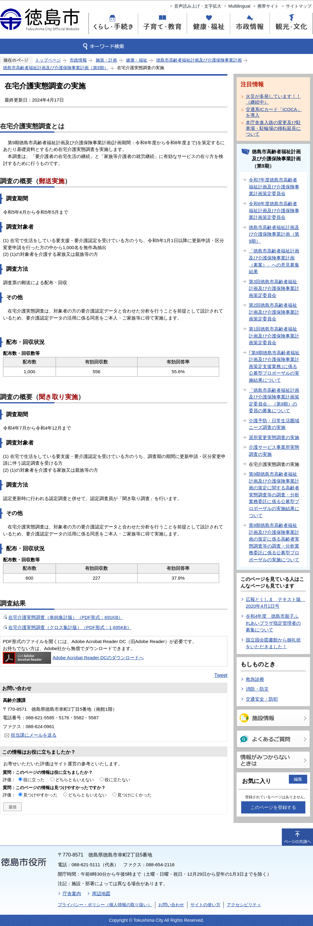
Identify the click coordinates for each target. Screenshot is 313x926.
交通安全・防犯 (262, 699)
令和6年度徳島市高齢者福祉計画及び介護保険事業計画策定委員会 (274, 210)
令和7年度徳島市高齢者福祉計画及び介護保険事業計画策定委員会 (274, 186)
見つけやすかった (40, 794)
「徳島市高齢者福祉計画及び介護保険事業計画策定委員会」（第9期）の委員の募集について (274, 400)
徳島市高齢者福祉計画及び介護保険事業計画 (199, 60)
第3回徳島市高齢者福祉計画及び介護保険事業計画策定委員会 (274, 288)
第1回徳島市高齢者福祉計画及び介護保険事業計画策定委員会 (274, 335)
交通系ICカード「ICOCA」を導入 (274, 112)
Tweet (220, 675)
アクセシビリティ (244, 904)
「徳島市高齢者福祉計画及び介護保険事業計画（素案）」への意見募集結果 (274, 261)
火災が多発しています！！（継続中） (273, 99)
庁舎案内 (72, 893)
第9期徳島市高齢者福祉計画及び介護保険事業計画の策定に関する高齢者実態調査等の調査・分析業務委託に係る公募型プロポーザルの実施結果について (274, 494)
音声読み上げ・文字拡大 (197, 6)
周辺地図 (101, 893)
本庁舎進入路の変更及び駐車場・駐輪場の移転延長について (273, 128)
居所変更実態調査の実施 (274, 437)
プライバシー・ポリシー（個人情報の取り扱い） (105, 904)
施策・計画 (106, 60)
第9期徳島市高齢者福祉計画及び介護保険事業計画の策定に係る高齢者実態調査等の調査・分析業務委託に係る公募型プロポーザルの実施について (274, 542)
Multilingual (239, 6)
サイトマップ (298, 6)
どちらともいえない (74, 779)
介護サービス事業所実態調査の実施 (274, 451)
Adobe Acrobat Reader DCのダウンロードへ (73, 657)
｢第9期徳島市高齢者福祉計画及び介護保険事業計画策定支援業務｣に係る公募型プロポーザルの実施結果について (274, 366)
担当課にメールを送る (34, 735)
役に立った (34, 779)
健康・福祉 (136, 60)
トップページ (48, 60)
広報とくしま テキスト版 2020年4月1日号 (275, 603)
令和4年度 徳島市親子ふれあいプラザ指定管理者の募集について (273, 622)
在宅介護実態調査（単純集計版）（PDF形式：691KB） (65, 617)
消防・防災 (257, 689)
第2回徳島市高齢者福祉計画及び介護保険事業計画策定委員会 (274, 311)
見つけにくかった (134, 794)
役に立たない (117, 779)
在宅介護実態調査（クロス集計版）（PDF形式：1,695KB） (69, 627)
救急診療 (255, 679)
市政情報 (78, 60)
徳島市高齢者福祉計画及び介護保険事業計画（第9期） (55, 67)
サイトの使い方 (205, 904)
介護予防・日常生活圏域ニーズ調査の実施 (274, 424)
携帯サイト (268, 6)
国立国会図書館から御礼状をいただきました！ (273, 643)
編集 (298, 779)
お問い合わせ (171, 904)
